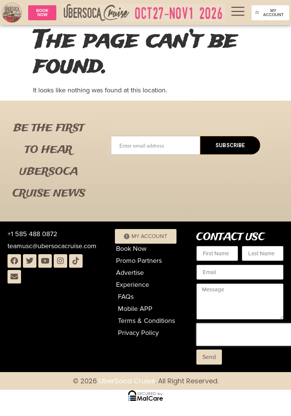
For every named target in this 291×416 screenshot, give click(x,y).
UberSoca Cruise (126, 381)
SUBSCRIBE (230, 145)
